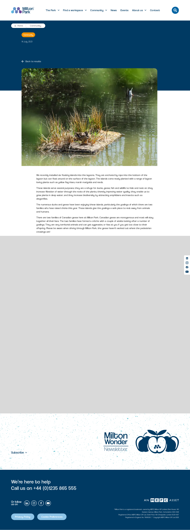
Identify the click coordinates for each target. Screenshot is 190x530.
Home (20, 25)
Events (125, 10)
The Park (51, 10)
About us (137, 10)
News (114, 10)
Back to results (31, 61)
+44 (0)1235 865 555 (54, 488)
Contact (155, 10)
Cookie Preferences (53, 516)
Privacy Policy (23, 516)
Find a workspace (73, 10)
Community (96, 10)
